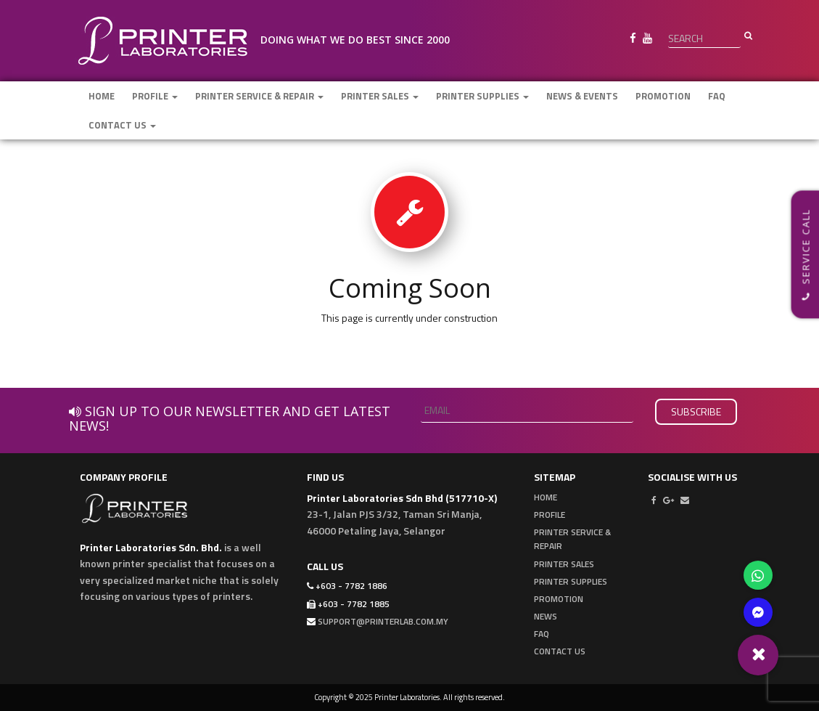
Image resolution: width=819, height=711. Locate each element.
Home (102, 96)
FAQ (716, 96)
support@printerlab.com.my (383, 621)
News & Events (582, 96)
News (545, 616)
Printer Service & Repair (259, 96)
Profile (155, 96)
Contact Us (122, 125)
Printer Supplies (482, 96)
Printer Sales (380, 96)
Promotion (663, 96)
